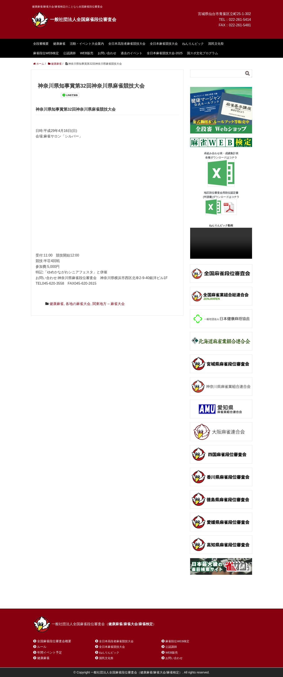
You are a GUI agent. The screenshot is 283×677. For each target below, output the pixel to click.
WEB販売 (86, 53)
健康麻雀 (59, 43)
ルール (41, 646)
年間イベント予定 (49, 652)
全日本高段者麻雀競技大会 (126, 43)
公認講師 (69, 53)
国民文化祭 (216, 43)
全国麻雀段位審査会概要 (54, 641)
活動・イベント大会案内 (87, 43)
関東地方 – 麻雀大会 (108, 304)
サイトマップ (97, 599)
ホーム (44, 599)
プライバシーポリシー (131, 599)
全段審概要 (41, 43)
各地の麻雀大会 (78, 304)
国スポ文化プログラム (202, 53)
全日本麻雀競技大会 (164, 43)
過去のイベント (131, 53)
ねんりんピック (193, 43)
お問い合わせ (107, 53)
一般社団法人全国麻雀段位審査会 (73, 19)
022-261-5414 (240, 19)
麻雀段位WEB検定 (46, 53)
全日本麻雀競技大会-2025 (165, 53)
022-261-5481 (240, 25)
